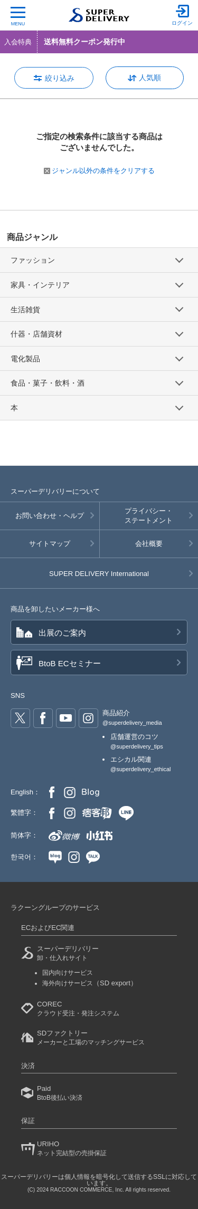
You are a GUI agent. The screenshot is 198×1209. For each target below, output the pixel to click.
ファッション (33, 260)
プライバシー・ (149, 516)
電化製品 (25, 358)
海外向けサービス (89, 983)
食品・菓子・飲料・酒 (47, 383)
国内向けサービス (67, 972)
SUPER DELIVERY (99, 574)
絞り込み (59, 78)
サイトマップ (49, 544)
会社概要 (149, 544)
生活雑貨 (25, 309)
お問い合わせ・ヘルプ (49, 516)
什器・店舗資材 (36, 334)
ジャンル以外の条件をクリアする (99, 171)
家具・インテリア (40, 285)
